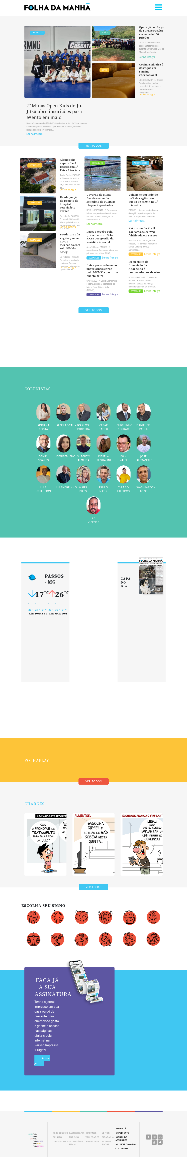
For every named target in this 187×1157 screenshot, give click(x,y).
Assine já (42, 1061)
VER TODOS (93, 145)
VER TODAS (93, 887)
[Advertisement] (93, 350)
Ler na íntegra (34, 133)
